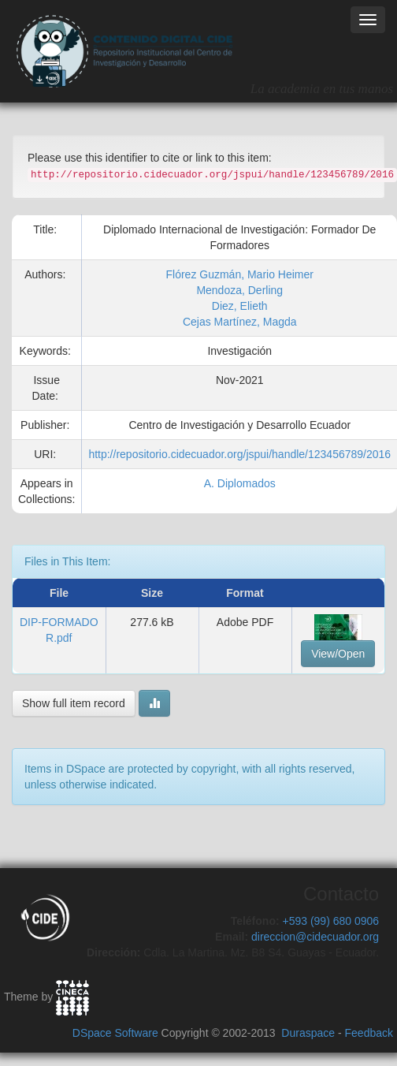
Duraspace (308, 1033)
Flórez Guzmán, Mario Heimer (239, 274)
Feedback (369, 1033)
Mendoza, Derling (239, 290)
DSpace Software (115, 1033)
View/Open (338, 653)
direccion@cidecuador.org (315, 936)
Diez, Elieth (240, 306)
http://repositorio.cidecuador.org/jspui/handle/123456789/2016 (239, 454)
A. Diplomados (240, 483)
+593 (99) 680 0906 (330, 921)
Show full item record (73, 703)
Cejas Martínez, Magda (240, 321)
